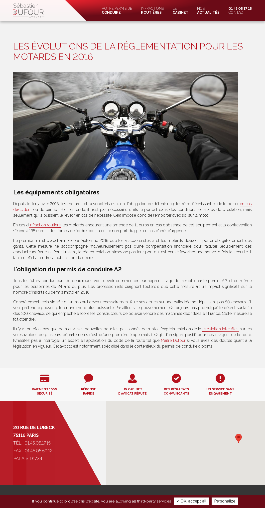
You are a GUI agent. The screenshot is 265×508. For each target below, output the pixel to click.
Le (180, 10)
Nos (208, 10)
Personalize (224, 501)
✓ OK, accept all (191, 501)
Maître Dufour (173, 340)
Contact (240, 10)
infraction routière (45, 225)
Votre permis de (117, 10)
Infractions (152, 10)
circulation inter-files (220, 329)
